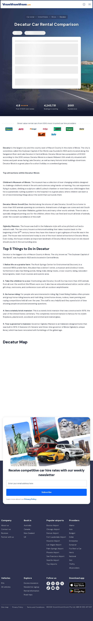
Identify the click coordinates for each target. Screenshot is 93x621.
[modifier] (57, 62)
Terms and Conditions (35, 607)
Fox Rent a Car (75, 548)
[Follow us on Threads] (57, 583)
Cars (16, 33)
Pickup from (19, 46)
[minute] (53, 62)
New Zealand (29, 533)
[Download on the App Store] (77, 585)
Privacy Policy (30, 499)
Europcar (73, 545)
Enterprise (73, 541)
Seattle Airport (52, 560)
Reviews (4, 533)
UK (25, 537)
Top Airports (51, 564)
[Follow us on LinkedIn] (57, 588)
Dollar (71, 537)
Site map (4, 607)
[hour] (48, 62)
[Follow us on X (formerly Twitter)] (62, 583)
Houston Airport (53, 541)
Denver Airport (52, 533)
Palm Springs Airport (54, 548)
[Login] (84, 4)
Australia (27, 525)
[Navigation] (89, 4)
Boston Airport (52, 525)
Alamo (71, 525)
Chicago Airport (53, 529)
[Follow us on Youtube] (53, 588)
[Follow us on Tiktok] (48, 588)
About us (5, 525)
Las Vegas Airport (53, 545)
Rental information (31, 591)
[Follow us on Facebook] (48, 583)
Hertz (71, 552)
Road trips (28, 595)
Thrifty (72, 564)
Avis (71, 529)
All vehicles (6, 587)
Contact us (6, 529)
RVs (2, 583)
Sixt (70, 560)
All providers (74, 568)
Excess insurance (31, 583)
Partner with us (7, 537)
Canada (27, 529)
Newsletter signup (31, 587)
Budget (72, 533)
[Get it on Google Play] (77, 591)
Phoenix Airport (52, 552)
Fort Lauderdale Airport (56, 537)
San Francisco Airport (55, 556)
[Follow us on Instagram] (53, 583)
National (72, 556)
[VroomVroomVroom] (16, 4)
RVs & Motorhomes (34, 33)
